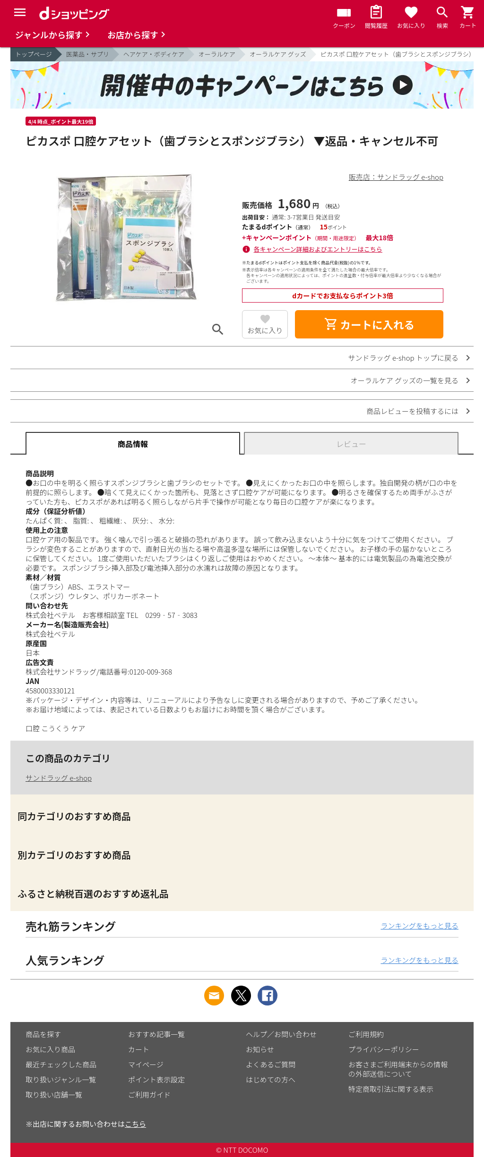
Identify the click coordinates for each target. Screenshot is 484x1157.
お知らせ (260, 1049)
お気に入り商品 (50, 1049)
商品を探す (43, 1034)
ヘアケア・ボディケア (153, 54)
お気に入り (265, 330)
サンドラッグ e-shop (59, 778)
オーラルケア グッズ (278, 54)
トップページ (33, 54)
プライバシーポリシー (383, 1049)
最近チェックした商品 (61, 1064)
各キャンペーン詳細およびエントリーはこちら (318, 249)
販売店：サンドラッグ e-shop (396, 177)
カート (138, 1049)
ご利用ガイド (149, 1094)
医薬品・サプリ (87, 54)
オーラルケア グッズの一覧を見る (404, 380)
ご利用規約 (366, 1034)
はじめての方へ (270, 1079)
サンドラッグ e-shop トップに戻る (403, 357)
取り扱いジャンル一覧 (61, 1079)
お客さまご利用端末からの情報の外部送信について (398, 1069)
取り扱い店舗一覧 (54, 1094)
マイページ (146, 1064)
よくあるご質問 (270, 1064)
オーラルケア (217, 54)
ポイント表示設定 (156, 1079)
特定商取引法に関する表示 (390, 1089)
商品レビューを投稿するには (412, 410)
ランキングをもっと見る (419, 925)
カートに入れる (369, 324)
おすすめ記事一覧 (156, 1034)
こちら (135, 1124)
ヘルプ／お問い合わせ (281, 1034)
